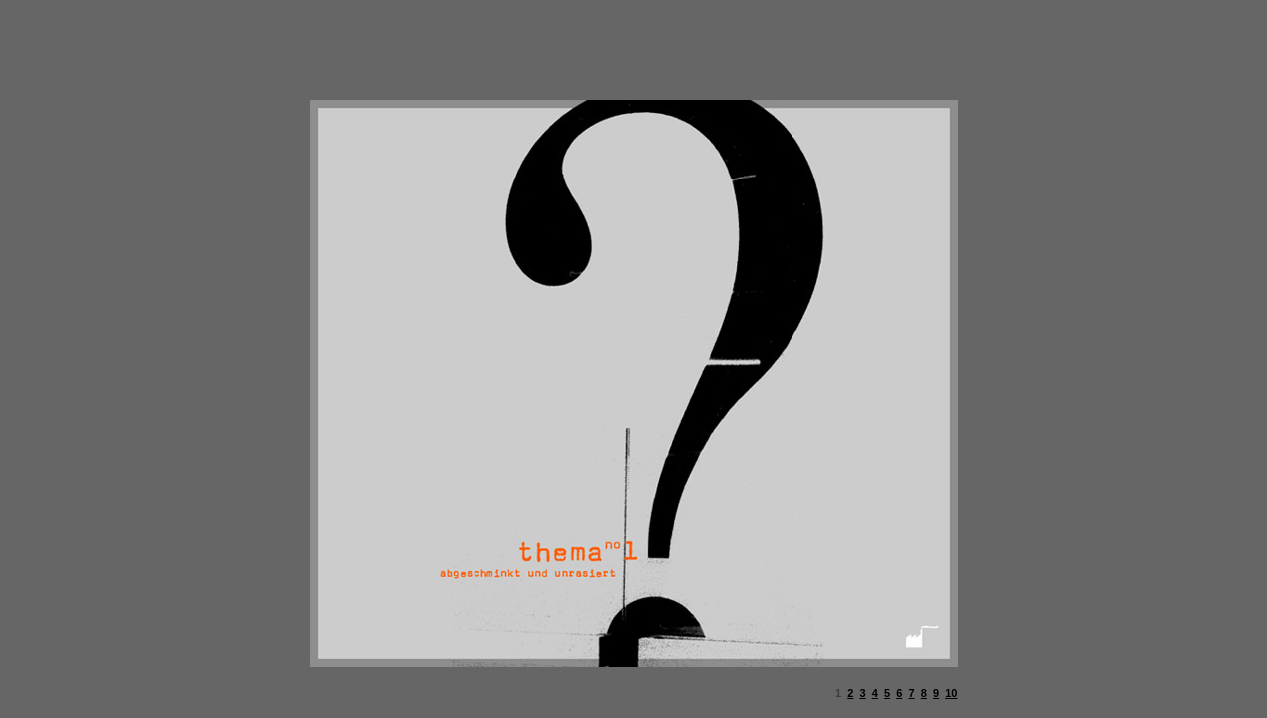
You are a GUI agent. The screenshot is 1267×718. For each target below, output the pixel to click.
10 (951, 693)
